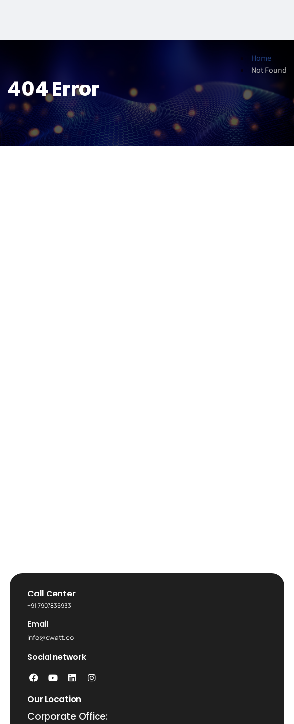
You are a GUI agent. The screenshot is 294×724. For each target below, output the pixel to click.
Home (261, 58)
